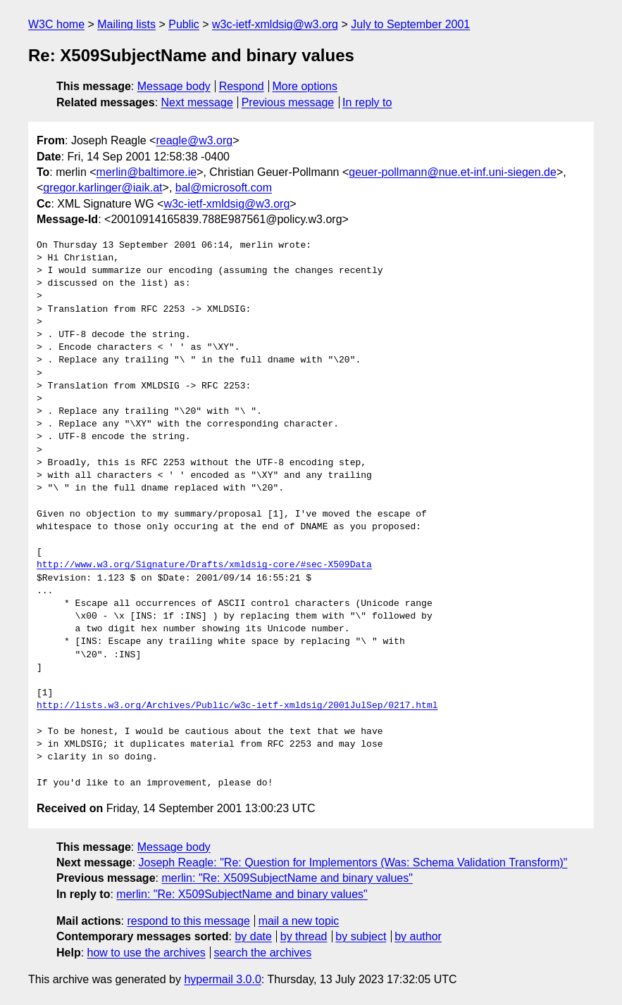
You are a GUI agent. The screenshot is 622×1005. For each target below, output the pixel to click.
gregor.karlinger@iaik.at (102, 188)
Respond (241, 86)
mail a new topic (299, 921)
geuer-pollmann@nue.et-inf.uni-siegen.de (452, 172)
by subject (360, 936)
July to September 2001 (410, 24)
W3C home (56, 24)
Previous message (288, 102)
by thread (304, 936)
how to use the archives (146, 953)
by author (418, 936)
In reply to (367, 102)
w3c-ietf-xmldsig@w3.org (275, 24)
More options (305, 86)
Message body (174, 86)
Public (183, 24)
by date (253, 936)
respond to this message (188, 921)
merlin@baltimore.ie (147, 172)
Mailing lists (126, 24)
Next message (197, 102)
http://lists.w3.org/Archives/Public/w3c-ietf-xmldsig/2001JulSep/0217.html (237, 706)
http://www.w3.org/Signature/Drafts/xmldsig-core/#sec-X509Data (204, 565)
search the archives (263, 953)
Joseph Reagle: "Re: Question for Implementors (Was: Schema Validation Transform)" (353, 862)
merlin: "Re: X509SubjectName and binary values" (286, 878)
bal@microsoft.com (223, 188)
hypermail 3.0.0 (222, 979)
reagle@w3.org (194, 140)
